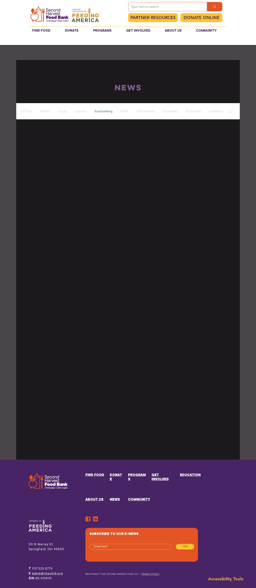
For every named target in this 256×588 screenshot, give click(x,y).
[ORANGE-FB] (87, 519)
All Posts (26, 111)
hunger (62, 111)
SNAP (124, 111)
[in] (95, 519)
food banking (103, 111)
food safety (170, 111)
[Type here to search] (164, 6)
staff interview (146, 111)
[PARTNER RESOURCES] (153, 17)
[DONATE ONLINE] (201, 17)
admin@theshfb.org (47, 573)
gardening (216, 111)
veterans (80, 111)
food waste (193, 111)
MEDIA (45, 111)
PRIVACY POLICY (150, 574)
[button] (230, 112)
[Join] (185, 547)
